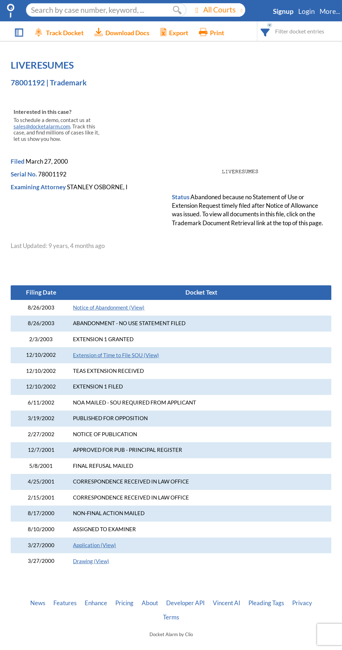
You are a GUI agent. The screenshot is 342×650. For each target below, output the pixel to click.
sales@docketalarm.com (42, 126)
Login (306, 11)
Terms (171, 617)
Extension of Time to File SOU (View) (116, 355)
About (150, 603)
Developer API (185, 603)
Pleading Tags (266, 603)
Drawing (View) (91, 561)
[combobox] (265, 31)
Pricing (124, 603)
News (37, 603)
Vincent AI (226, 603)
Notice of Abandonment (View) (108, 308)
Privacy (302, 603)
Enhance (96, 603)
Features (65, 603)
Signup (283, 11)
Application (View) (94, 545)
